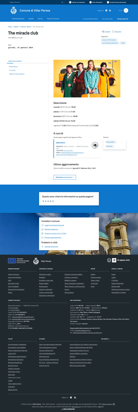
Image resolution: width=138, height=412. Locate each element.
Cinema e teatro (96, 277)
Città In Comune (107, 404)
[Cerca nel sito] (126, 10)
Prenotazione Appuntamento (17, 356)
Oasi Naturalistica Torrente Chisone (81, 359)
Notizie (93, 274)
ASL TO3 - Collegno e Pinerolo (48, 362)
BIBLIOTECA (60, 142)
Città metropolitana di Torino (48, 347)
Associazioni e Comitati (118, 292)
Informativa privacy (14, 371)
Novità (16, 27)
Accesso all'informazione (90, 19)
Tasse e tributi (95, 280)
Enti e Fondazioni (13, 286)
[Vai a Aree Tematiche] (96, 2)
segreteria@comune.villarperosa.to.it (23, 319)
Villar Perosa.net (44, 356)
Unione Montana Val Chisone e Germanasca (83, 344)
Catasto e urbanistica (45, 289)
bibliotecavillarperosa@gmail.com (66, 154)
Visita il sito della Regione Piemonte (50, 344)
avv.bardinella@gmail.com (82, 330)
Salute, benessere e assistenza (74, 283)
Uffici (9, 280)
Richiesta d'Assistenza (15, 362)
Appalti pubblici (44, 283)
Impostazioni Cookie (14, 377)
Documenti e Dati (13, 283)
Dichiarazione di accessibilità (17, 347)
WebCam (72, 356)
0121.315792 (68, 150)
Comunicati (94, 283)
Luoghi (113, 277)
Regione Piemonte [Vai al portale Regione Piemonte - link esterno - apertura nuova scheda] (15, 2)
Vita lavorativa (69, 292)
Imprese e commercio (71, 277)
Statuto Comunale (14, 368)
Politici (10, 292)
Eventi (113, 274)
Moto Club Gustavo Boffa (77, 365)
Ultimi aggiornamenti (14, 384)
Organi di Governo (13, 274)
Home (10, 27)
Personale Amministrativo (16, 289)
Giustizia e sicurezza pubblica (73, 274)
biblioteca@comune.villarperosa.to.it (72, 152)
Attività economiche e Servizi (120, 289)
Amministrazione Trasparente (17, 344)
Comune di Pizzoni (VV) (46, 350)
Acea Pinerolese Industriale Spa (49, 359)
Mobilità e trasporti (70, 280)
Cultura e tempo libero (46, 292)
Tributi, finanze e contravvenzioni (75, 286)
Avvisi (92, 286)
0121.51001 (14, 308)
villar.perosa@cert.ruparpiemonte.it (23, 317)
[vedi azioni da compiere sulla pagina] (116, 31)
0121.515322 (15, 310)
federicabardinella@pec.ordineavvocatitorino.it (87, 333)
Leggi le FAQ (12, 353)
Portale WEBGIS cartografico (79, 353)
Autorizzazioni (43, 286)
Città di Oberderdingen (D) (47, 353)
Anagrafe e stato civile (46, 280)
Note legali (11, 374)
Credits (10, 380)
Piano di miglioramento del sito (17, 350)
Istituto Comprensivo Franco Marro (80, 362)
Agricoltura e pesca (45, 274)
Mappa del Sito (12, 390)
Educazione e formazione (47, 295)
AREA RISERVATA (68, 409)
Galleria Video (115, 286)
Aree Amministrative (14, 277)
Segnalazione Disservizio (15, 359)
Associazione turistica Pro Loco (79, 350)
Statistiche (11, 387)
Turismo (67, 289)
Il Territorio (114, 280)
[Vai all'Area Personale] (116, 2)
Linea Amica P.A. (44, 365)
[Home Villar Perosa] (30, 10)
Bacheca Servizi (13, 365)
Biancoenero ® (76, 406)
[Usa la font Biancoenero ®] (77, 2)
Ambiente (42, 277)
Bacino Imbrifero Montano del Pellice (81, 347)
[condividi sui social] (106, 31)
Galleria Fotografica (117, 283)
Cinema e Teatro (25, 27)
